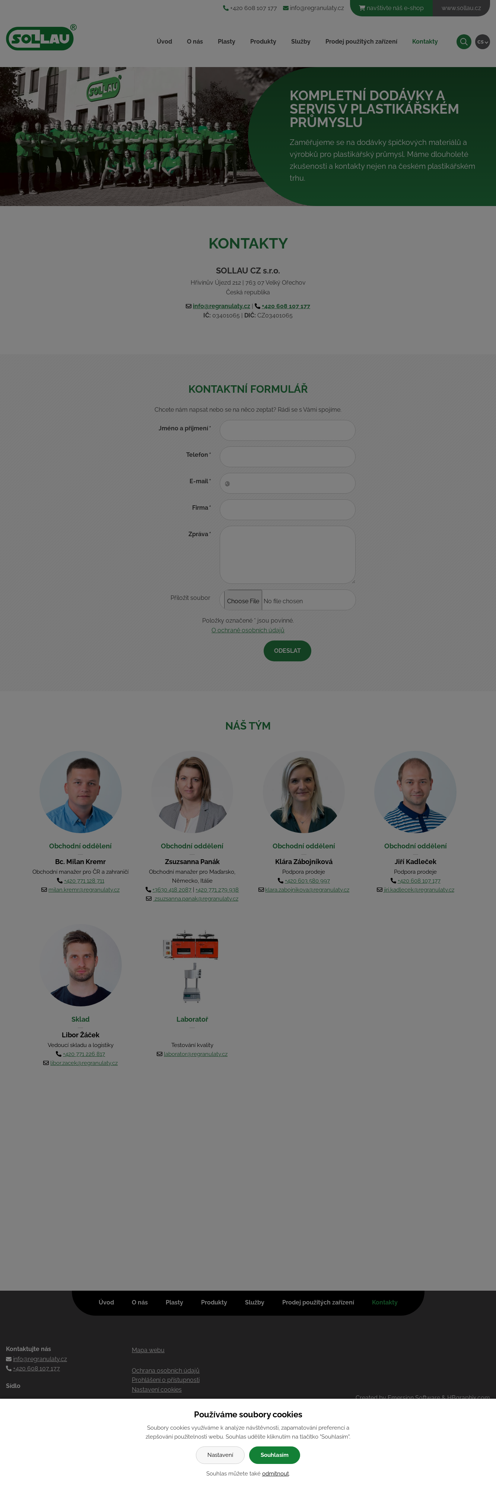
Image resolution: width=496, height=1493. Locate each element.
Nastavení (220, 1455)
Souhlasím (275, 1455)
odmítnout (275, 1473)
